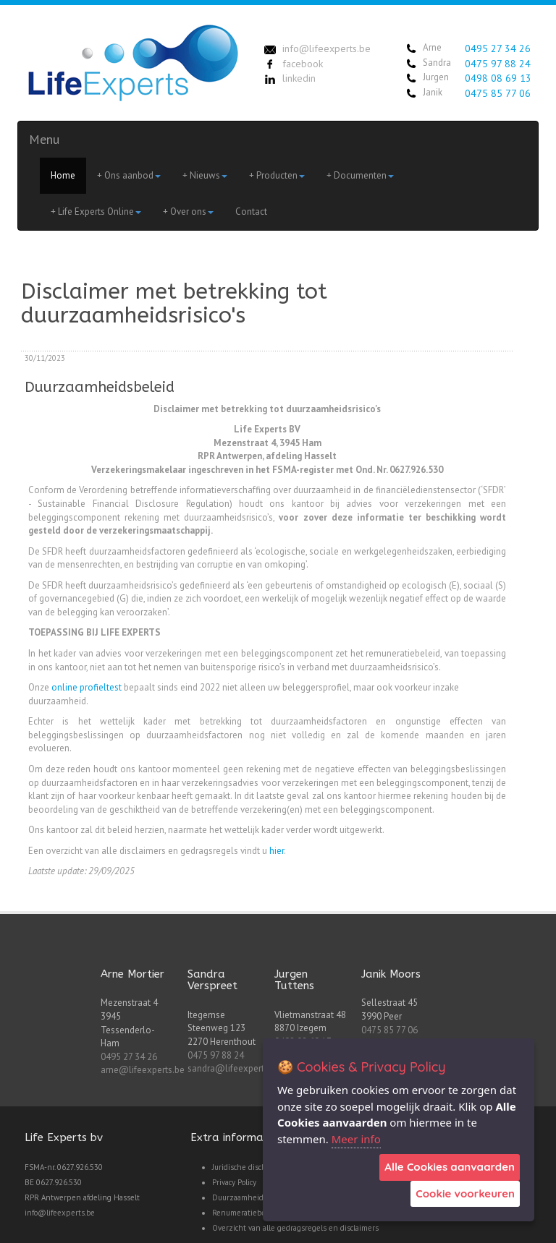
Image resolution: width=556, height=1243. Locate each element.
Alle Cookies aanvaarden (449, 1167)
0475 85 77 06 (498, 93)
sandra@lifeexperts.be (234, 1068)
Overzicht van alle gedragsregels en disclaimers (295, 1228)
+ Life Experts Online (96, 211)
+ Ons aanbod (129, 175)
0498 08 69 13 (498, 78)
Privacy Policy (234, 1182)
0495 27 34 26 (498, 48)
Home (63, 175)
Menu (44, 139)
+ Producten (277, 175)
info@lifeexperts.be (60, 1213)
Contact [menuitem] (251, 211)
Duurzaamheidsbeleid (250, 1197)
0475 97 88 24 (498, 63)
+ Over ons (188, 211)
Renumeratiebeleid (245, 1213)
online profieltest (86, 687)
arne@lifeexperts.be (143, 1070)
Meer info (356, 1139)
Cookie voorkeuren (465, 1193)
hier (276, 851)
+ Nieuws (204, 175)
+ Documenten (360, 175)
